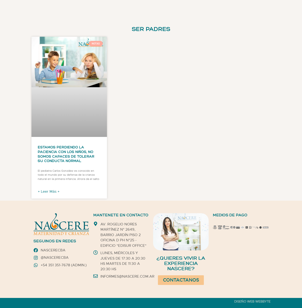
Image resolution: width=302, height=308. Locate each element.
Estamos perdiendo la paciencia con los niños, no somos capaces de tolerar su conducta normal (66, 154)
